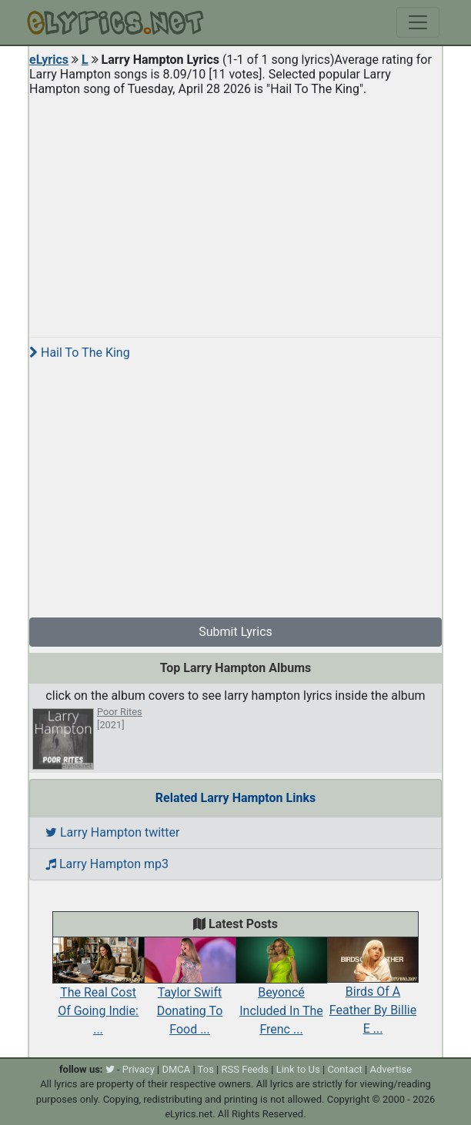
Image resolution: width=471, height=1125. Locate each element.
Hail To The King (79, 352)
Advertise (390, 1069)
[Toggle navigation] (417, 22)
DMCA (176, 1069)
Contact (344, 1069)
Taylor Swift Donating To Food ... (190, 993)
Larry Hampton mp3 (107, 864)
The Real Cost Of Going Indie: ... (98, 993)
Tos (206, 1069)
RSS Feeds (245, 1069)
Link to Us (298, 1069)
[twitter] (110, 1069)
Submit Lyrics (235, 631)
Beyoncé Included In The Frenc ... (281, 993)
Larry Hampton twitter (112, 832)
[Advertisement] (235, 210)
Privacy (138, 1069)
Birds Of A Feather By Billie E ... (373, 993)
